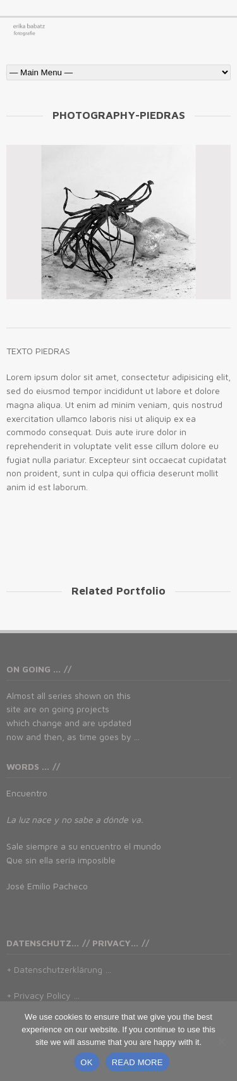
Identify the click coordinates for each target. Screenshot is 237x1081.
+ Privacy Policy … (43, 995)
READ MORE (137, 1062)
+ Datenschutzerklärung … (58, 969)
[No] (221, 1041)
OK (86, 1062)
